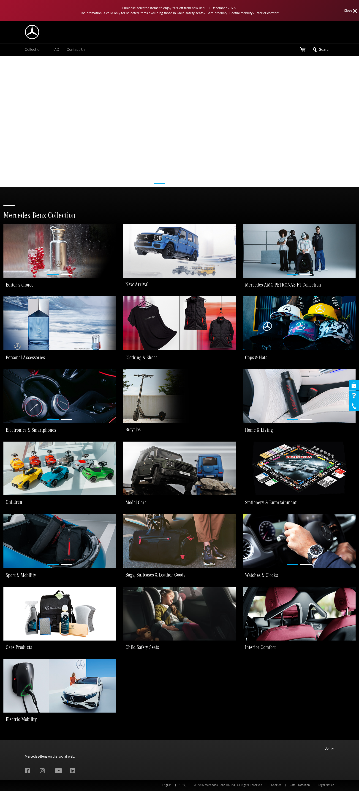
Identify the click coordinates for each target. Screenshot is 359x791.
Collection (33, 50)
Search (322, 49)
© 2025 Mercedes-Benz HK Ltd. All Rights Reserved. (228, 785)
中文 (183, 785)
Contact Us (76, 50)
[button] (159, 183)
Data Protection (299, 785)
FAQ (55, 50)
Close (351, 10)
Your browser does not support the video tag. (179, 145)
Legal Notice (326, 785)
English (166, 785)
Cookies (276, 785)
